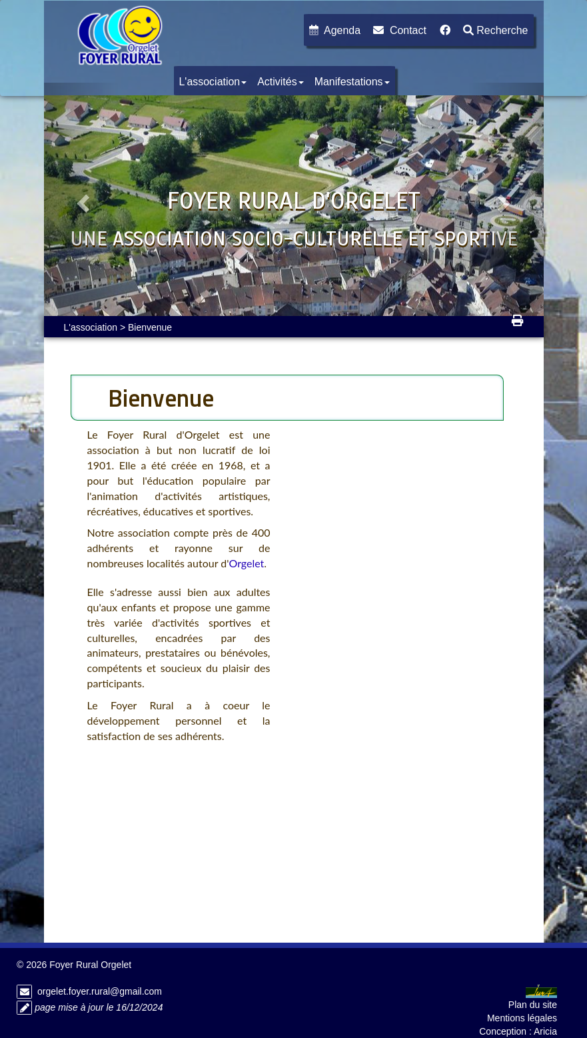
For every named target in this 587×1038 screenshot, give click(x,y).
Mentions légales (522, 1018)
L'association (213, 81)
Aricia (545, 1031)
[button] (81, 199)
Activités (280, 81)
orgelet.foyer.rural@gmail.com (99, 991)
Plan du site (532, 1004)
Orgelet (246, 563)
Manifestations (352, 81)
